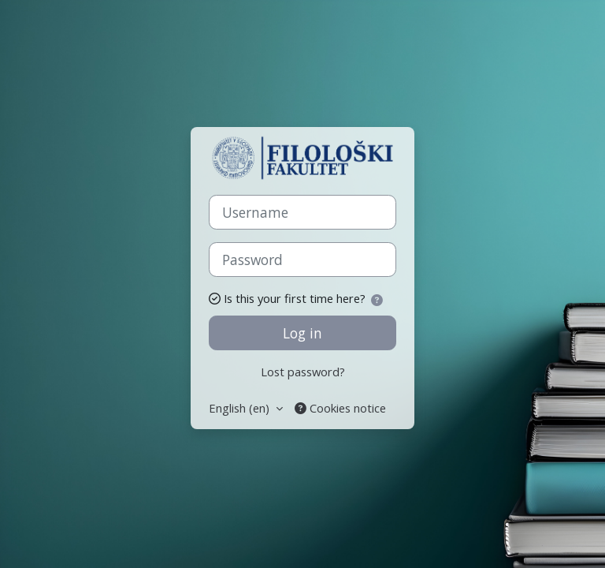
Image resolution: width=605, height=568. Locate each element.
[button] (380, 299)
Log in (302, 332)
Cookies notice (340, 408)
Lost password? (303, 371)
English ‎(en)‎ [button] (241, 408)
